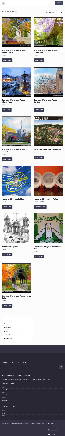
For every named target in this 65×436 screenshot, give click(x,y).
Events (4, 410)
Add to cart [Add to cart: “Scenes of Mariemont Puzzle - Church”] (7, 159)
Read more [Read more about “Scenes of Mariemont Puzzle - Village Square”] (6, 109)
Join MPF (4, 397)
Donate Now (5, 395)
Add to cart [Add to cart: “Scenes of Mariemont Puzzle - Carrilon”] (39, 109)
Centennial (7, 328)
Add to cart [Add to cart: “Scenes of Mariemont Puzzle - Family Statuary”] (7, 60)
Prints (6, 331)
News (3, 392)
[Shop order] (54, 12)
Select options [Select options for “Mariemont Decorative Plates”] (40, 207)
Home (3, 387)
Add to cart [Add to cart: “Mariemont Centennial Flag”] (7, 207)
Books (6, 324)
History (4, 413)
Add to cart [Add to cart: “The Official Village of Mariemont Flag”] (39, 256)
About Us (4, 390)
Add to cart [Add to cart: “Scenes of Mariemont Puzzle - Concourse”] (39, 60)
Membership (8, 338)
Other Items (8, 335)
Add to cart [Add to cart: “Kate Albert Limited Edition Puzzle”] (39, 157)
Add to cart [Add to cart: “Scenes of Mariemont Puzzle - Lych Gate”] (7, 306)
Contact (4, 400)
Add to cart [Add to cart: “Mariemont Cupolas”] (7, 254)
